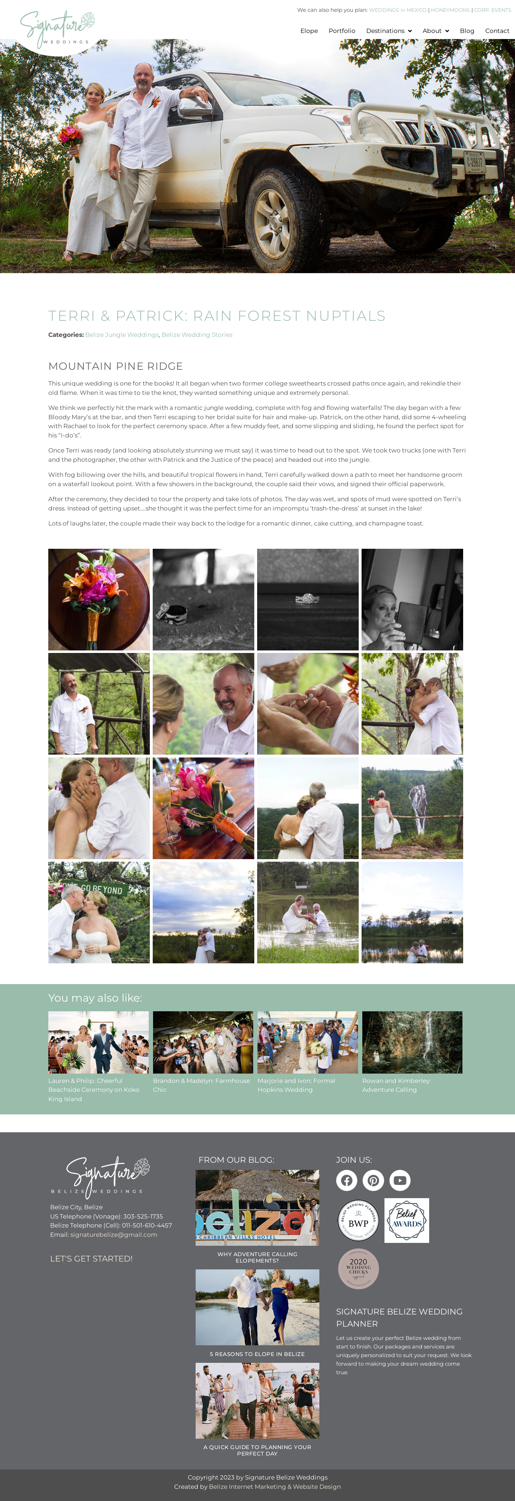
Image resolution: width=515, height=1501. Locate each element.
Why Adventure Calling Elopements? (257, 1257)
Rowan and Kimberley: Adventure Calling (412, 1080)
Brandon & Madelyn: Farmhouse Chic (203, 1080)
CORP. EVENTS (491, 9)
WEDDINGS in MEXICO (390, 9)
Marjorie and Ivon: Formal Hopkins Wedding (308, 1080)
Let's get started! (91, 1259)
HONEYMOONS (446, 9)
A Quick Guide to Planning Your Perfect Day (257, 1450)
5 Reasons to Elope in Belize (257, 1353)
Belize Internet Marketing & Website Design (275, 1486)
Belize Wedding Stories (197, 334)
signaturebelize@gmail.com (113, 1234)
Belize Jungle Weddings (122, 334)
